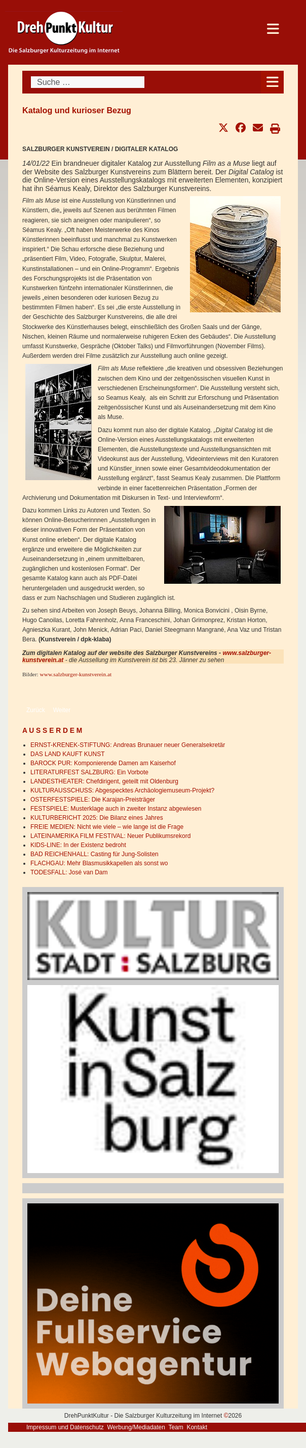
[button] (223, 128)
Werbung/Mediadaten (136, 1427)
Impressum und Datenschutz (65, 1427)
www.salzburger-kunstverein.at (75, 674)
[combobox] (87, 82)
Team (175, 1427)
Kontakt (196, 1427)
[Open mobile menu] (272, 82)
